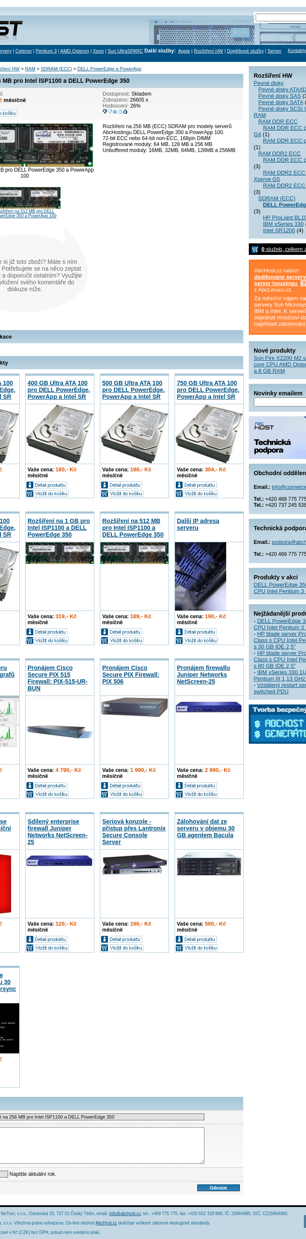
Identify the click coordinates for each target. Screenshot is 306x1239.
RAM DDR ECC (277, 121)
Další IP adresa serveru (198, 524)
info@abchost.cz (125, 1213)
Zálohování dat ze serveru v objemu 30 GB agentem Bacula (206, 828)
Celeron (23, 50)
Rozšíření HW (208, 50)
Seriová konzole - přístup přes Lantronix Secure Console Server (134, 831)
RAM (260, 115)
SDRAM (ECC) (276, 198)
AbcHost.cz (106, 1223)
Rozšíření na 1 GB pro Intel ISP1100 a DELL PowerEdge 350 (59, 527)
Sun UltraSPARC (125, 50)
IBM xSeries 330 (283, 224)
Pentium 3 (46, 50)
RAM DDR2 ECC (279, 153)
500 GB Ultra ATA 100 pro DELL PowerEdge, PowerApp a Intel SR (133, 390)
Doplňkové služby (245, 50)
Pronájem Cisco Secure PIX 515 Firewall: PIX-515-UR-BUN (58, 678)
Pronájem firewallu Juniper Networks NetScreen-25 (203, 674)
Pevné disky (269, 83)
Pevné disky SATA (280, 102)
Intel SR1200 (279, 230)
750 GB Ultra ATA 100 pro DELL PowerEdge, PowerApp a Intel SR (208, 390)
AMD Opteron (74, 50)
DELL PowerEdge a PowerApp (109, 68)
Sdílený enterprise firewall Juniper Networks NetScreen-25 (58, 831)
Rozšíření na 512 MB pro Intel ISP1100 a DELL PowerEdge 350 (133, 527)
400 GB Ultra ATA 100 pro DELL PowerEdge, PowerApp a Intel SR (59, 390)
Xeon (98, 50)
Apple (184, 50)
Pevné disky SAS (279, 96)
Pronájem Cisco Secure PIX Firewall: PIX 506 (131, 674)
